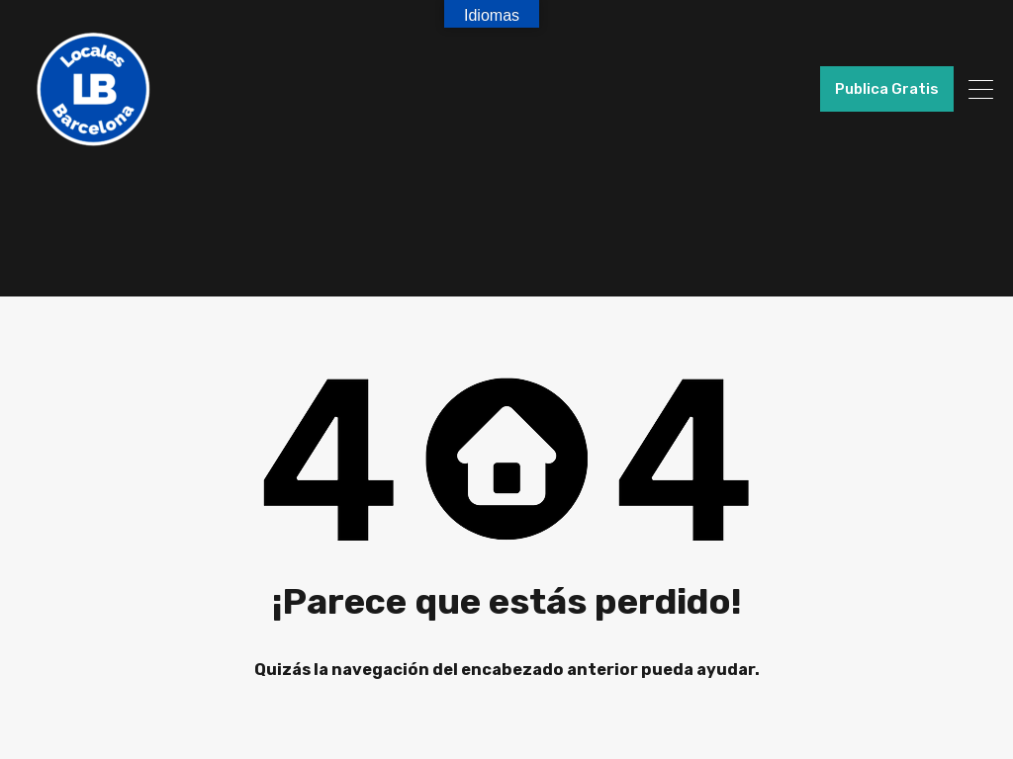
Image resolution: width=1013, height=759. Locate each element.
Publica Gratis (887, 89)
